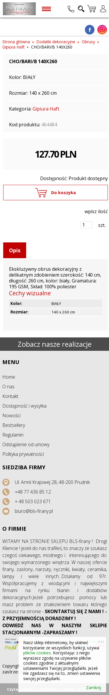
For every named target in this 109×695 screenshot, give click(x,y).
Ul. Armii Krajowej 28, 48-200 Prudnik (52, 482)
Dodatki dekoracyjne (55, 41)
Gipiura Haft (13, 47)
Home (8, 377)
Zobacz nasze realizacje (55, 344)
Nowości (11, 415)
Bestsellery (13, 425)
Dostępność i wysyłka (24, 406)
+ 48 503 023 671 (33, 501)
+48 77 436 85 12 (33, 492)
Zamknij (93, 687)
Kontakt (10, 396)
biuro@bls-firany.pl (34, 511)
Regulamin (13, 435)
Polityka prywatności (23, 454)
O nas (8, 386)
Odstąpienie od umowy (25, 444)
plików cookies (37, 653)
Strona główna (16, 41)
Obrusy (88, 41)
